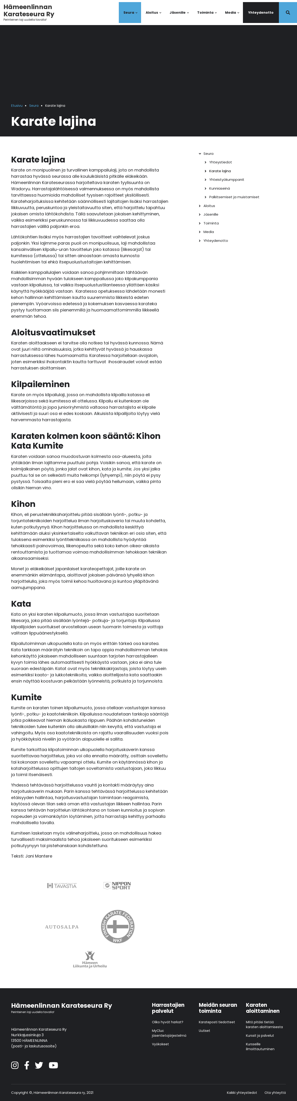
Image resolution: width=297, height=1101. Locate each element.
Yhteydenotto (261, 12)
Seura (130, 16)
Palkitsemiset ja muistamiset (234, 196)
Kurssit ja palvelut (260, 1035)
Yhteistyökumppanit (226, 179)
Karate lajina (220, 170)
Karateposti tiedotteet (217, 1022)
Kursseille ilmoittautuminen (260, 1046)
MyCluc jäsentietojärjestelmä (169, 1033)
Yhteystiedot (220, 162)
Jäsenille (180, 16)
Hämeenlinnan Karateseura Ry (28, 10)
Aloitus (154, 16)
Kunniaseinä (219, 188)
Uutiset (204, 1030)
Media (232, 16)
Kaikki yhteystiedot (242, 1093)
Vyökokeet (160, 1044)
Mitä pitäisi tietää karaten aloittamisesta (264, 1024)
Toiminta (207, 16)
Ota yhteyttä (275, 1093)
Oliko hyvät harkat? (167, 1022)
